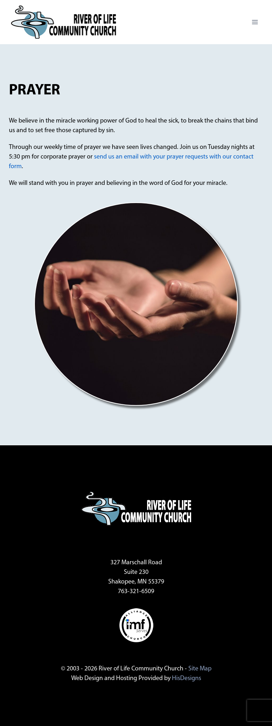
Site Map (199, 668)
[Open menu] (254, 21)
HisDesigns (186, 678)
